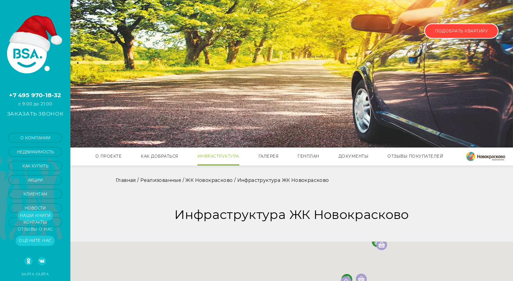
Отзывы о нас (35, 229)
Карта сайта (35, 274)
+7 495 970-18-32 (35, 95)
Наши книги (35, 215)
